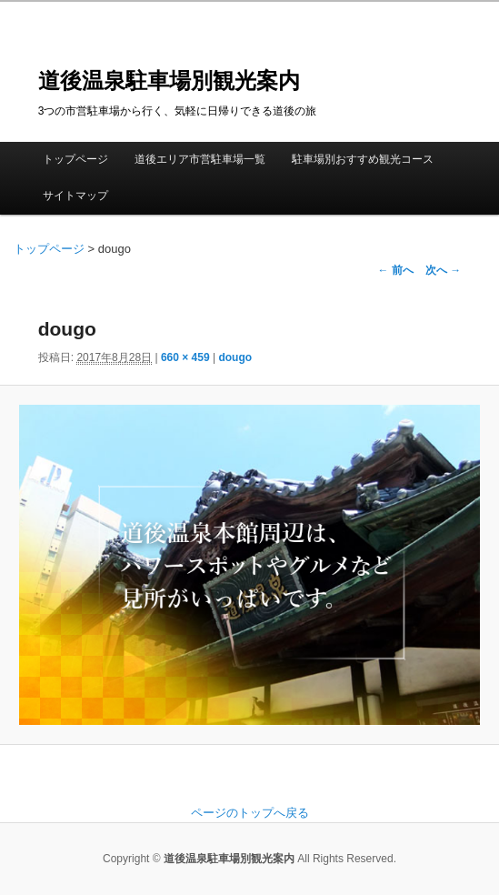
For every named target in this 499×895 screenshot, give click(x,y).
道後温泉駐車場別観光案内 (169, 80)
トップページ (75, 159)
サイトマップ (75, 195)
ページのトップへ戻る (250, 813)
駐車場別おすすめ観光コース (363, 159)
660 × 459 (185, 357)
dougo (235, 357)
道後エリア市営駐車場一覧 (200, 159)
